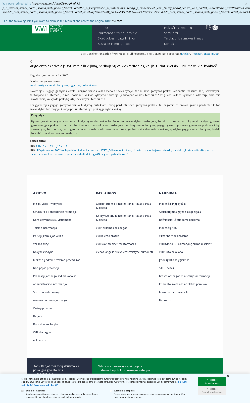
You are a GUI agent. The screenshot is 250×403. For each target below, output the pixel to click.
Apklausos (39, 340)
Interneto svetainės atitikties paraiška (183, 284)
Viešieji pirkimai (42, 308)
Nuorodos (165, 300)
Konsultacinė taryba (45, 324)
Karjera (37, 316)
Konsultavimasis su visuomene (52, 220)
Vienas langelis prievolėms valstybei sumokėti (124, 252)
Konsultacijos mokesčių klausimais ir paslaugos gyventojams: (56, 368)
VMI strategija (42, 332)
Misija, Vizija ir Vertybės (47, 204)
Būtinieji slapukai (33, 390)
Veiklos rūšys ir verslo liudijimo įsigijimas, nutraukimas (63, 85)
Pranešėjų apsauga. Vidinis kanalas (54, 276)
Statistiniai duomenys (46, 292)
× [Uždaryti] (246, 4)
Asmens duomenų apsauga (50, 300)
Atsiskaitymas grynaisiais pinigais (180, 212)
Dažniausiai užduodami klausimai (179, 220)
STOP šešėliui (167, 268)
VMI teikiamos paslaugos (111, 228)
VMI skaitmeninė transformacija (116, 244)
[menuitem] (103, 27)
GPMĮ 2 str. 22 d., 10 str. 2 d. (52, 146)
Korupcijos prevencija (46, 268)
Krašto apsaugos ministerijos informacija (185, 276)
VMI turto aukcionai (171, 252)
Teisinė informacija (45, 228)
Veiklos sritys (41, 244)
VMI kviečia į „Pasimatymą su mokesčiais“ (185, 244)
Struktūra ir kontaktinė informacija (55, 212)
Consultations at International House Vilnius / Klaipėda (124, 206)
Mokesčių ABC (168, 228)
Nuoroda (117, 21)
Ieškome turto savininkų (174, 292)
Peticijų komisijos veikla (48, 236)
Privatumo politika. (44, 385)
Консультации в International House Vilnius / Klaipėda (124, 218)
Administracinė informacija (50, 284)
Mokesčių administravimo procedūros (56, 260)
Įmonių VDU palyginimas (174, 260)
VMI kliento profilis (107, 236)
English (185, 54)
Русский (197, 54)
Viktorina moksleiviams (173, 236)
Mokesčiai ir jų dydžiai (172, 204)
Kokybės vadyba (43, 252)
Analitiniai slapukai (122, 390)
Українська (211, 54)
